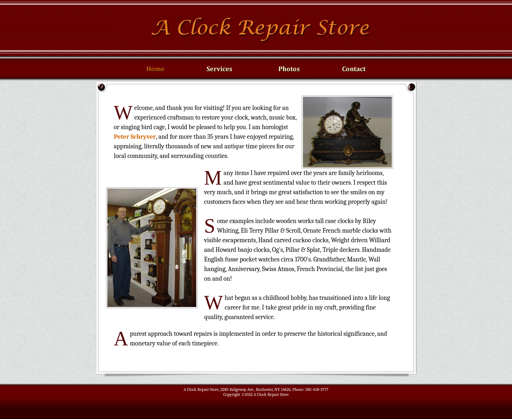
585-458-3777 (317, 389)
